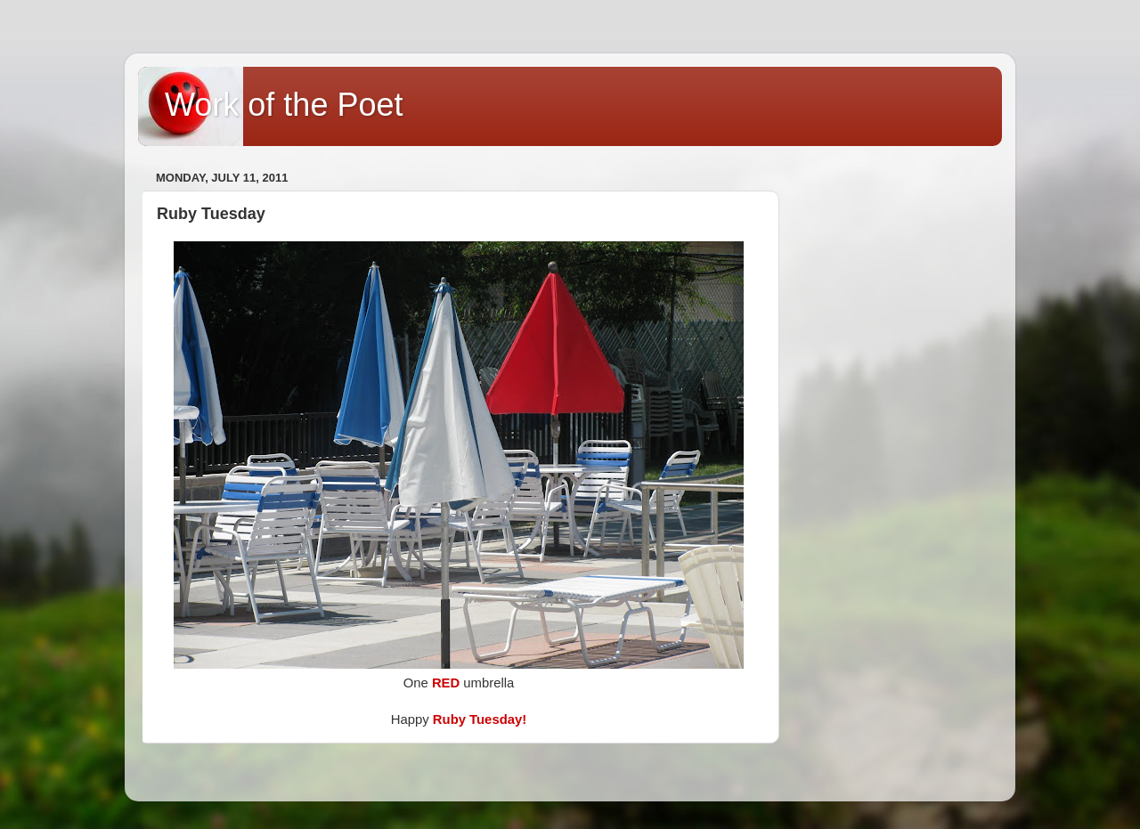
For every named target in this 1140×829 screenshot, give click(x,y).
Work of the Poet (284, 104)
